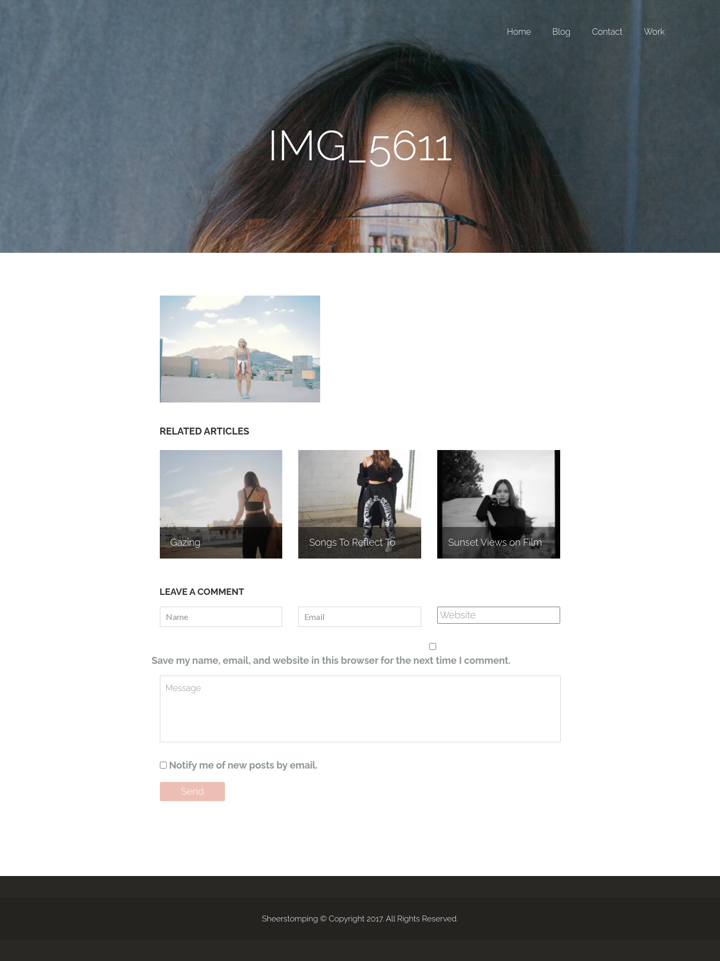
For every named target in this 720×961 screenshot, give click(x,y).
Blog (561, 32)
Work (654, 32)
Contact (607, 32)
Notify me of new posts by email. (243, 765)
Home (519, 32)
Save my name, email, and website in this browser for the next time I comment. (331, 660)
